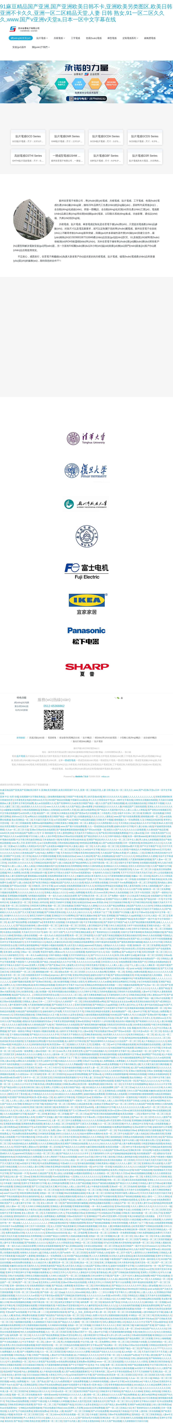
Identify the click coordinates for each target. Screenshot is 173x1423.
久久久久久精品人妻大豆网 (30, 1167)
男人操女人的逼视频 (148, 840)
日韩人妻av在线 (7, 1061)
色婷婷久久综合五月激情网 (107, 873)
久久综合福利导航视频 (128, 1306)
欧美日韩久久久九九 (146, 1028)
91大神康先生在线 (65, 813)
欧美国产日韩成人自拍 (134, 1101)
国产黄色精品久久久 (19, 1230)
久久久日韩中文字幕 (86, 992)
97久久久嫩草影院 (88, 1306)
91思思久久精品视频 (61, 1127)
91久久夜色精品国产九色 (27, 853)
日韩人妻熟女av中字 (156, 995)
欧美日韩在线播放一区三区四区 (22, 1160)
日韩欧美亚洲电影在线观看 (97, 1011)
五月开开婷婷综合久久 (34, 942)
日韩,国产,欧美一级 (124, 1018)
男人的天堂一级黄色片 (28, 978)
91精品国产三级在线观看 (134, 807)
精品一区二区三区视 (91, 1190)
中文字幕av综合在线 (59, 899)
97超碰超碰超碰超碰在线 (160, 1061)
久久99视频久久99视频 (58, 1401)
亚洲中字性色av (146, 1319)
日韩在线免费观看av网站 (94, 1002)
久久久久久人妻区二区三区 (127, 1163)
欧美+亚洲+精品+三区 (42, 1097)
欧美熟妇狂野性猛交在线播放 (108, 886)
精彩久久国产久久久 (116, 830)
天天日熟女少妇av (126, 823)
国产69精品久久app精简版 (128, 916)
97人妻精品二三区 (135, 853)
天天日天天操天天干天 (73, 1011)
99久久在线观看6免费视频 (32, 1332)
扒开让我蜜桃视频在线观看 (85, 1054)
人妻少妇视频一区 (42, 992)
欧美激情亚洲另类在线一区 (116, 969)
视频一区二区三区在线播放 (60, 906)
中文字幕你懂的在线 (92, 922)
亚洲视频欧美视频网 (16, 896)
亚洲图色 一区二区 (115, 972)
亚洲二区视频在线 (94, 969)
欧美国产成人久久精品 (138, 939)
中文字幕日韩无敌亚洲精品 (28, 840)
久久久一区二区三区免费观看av (108, 1230)
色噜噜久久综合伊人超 (30, 1253)
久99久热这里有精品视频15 (18, 879)
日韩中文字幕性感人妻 (141, 929)
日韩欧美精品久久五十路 (47, 1015)
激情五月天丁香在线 (17, 1094)
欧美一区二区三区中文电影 (116, 1134)
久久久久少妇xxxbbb (75, 1292)
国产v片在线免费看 (100, 1411)
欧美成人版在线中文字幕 (19, 1289)
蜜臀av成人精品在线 (25, 949)
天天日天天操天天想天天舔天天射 (152, 1160)
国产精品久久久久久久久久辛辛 (44, 1035)
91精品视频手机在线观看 (122, 1048)
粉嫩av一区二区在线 (140, 876)
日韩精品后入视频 (135, 1296)
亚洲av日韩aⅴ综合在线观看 (42, 830)
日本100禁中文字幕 (100, 1276)
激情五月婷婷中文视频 (60, 902)
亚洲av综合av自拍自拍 (56, 1233)
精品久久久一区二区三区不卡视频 (19, 1121)
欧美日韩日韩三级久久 (31, 1087)
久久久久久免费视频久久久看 (111, 1398)
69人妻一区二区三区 (122, 1236)
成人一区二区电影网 (77, 1233)
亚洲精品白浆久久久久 (39, 1391)
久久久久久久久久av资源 (88, 962)
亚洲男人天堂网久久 (52, 1087)
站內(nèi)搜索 (21, 710)
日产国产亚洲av (52, 965)
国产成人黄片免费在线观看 (127, 1144)
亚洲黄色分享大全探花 (152, 1163)
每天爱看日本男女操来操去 (72, 840)
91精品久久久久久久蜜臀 (69, 1061)
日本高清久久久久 (109, 962)
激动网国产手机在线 (151, 1054)
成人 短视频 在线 (66, 949)
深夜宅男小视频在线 (76, 998)
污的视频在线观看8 (36, 896)
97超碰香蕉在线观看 (19, 1259)
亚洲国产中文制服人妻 (123, 912)
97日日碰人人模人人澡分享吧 (42, 836)
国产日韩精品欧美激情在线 (158, 1147)
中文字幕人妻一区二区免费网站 (96, 1342)
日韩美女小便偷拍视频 (76, 1309)
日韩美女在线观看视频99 (116, 1074)
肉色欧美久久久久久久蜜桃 (28, 1054)
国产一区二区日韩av (73, 1249)
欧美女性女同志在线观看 (57, 1018)
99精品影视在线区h (58, 1223)
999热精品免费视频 (88, 843)
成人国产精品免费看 (16, 922)
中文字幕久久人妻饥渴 (124, 1292)
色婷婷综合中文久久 (95, 952)
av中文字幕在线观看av (42, 879)
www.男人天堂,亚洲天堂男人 (25, 843)
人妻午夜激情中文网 (16, 1005)
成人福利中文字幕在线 (66, 1031)
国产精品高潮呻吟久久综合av (100, 1041)
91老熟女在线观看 (11, 932)
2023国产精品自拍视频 (58, 800)
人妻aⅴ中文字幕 (148, 992)
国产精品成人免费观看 (158, 1011)
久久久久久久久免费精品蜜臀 (29, 1309)
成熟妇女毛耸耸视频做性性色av (37, 1021)
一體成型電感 (69, 760)
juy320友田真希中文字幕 (95, 1368)
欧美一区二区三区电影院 (144, 883)
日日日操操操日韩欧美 (119, 902)
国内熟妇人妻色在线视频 (25, 936)
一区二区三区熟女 (111, 1246)
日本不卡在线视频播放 (77, 919)
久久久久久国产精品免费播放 (112, 906)
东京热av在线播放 (76, 939)
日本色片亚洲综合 (70, 1137)
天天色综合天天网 (69, 853)
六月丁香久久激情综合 (103, 879)
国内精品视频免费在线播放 (121, 1309)
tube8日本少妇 (7, 833)
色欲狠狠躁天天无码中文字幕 (40, 1028)
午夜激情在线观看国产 (93, 1008)
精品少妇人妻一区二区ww (17, 1177)
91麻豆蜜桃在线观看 (95, 1147)
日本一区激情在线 (131, 843)
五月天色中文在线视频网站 (134, 1084)
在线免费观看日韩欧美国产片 (132, 962)
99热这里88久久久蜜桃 (146, 856)
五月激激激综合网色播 (34, 1041)
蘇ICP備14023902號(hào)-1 (86, 748)
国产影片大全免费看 (121, 1282)
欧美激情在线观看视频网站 (96, 1170)
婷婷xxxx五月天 (39, 800)
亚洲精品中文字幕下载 (32, 1104)
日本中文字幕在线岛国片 (11, 942)
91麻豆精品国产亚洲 (82, 879)
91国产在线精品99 (143, 1170)
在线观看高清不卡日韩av (29, 929)
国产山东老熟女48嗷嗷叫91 (55, 846)
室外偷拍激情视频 (107, 1054)
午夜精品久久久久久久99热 (70, 860)
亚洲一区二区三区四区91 (17, 906)
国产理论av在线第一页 (95, 830)
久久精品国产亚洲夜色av (115, 939)
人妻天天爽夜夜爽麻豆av (93, 995)
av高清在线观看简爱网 (26, 1071)
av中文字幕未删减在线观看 (123, 1045)
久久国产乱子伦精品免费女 (20, 1411)
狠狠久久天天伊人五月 (144, 1018)
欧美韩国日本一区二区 (66, 1107)
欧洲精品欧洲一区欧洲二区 (137, 1230)
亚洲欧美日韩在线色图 (40, 1177)
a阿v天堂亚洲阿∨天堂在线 (118, 1121)
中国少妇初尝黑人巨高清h (132, 949)
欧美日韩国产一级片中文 (145, 919)
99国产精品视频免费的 (138, 1365)
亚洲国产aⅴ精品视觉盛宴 (83, 820)
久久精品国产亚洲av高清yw (114, 1150)
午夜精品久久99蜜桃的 (139, 850)
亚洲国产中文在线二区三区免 (17, 856)
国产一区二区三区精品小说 (102, 1299)
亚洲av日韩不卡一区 (81, 1332)
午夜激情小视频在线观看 (51, 945)
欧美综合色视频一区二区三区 (74, 1415)
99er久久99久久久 (84, 949)
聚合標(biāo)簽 (21, 706)
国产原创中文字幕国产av (115, 922)
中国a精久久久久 (68, 1163)
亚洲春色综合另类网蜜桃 (69, 866)
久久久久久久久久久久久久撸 (130, 1107)
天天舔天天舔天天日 (43, 820)
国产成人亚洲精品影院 (71, 1246)
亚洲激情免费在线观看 (31, 1124)
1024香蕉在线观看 (141, 1025)
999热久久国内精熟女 (92, 866)
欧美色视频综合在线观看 (148, 1045)
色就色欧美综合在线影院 (11, 1041)
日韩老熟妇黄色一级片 (22, 1398)
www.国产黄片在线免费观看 (127, 817)
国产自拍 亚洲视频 (106, 916)
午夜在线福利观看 (98, 1111)
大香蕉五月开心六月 (61, 1272)
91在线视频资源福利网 (41, 1150)
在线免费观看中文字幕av (129, 1054)
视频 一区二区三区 (113, 889)
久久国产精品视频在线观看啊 (141, 922)
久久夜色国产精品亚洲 (157, 830)
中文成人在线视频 (24, 1058)
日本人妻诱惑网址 (64, 833)
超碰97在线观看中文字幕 (122, 1266)
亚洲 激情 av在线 (11, 952)
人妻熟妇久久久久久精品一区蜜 (117, 945)
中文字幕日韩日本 (158, 1365)
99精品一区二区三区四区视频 (155, 1239)
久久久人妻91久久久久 (141, 1206)
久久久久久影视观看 (136, 830)
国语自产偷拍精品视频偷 (103, 1183)
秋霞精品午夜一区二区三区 (57, 1104)
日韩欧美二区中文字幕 (42, 886)
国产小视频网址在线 (29, 1352)
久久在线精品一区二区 (30, 1064)
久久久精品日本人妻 (41, 1263)
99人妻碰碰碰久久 (80, 1127)
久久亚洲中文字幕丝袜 (118, 1068)
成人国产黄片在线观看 (56, 1259)
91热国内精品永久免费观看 (24, 1144)
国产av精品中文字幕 (131, 952)
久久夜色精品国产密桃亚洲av (112, 1289)
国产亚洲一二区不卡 (119, 1276)
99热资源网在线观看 (103, 1081)
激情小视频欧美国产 (71, 988)
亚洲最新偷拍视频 (135, 1008)
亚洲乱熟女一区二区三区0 (86, 1263)
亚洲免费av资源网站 (85, 1362)
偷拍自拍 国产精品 (111, 1302)
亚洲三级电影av (97, 899)
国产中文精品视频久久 (66, 889)
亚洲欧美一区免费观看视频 (122, 1233)
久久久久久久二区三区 (70, 995)
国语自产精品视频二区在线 (80, 959)
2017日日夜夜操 (149, 1398)
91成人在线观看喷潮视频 (160, 1223)
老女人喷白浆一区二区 (51, 1203)
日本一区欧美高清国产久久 (157, 833)
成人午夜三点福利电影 (48, 1160)
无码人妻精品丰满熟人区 (56, 1220)
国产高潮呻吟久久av (66, 803)
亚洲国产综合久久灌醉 (116, 899)
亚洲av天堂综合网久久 (70, 1335)
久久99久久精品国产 (58, 1276)
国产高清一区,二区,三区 (45, 1405)
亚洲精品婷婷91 (12, 939)
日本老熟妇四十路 (50, 840)
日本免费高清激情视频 (78, 909)
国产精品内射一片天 (153, 899)
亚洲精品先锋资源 (92, 985)
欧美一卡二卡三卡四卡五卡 (55, 929)
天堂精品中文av (83, 1097)
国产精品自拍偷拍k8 (25, 926)
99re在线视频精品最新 (74, 1193)
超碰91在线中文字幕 (123, 826)
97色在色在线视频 (54, 1041)
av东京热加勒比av (133, 1382)
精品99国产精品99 (12, 1372)
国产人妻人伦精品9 (62, 863)
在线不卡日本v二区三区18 (129, 813)
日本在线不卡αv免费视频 (120, 883)
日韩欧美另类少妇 (152, 1137)
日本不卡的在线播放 (136, 926)
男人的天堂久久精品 (73, 945)
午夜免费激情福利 (141, 978)
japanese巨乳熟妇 (92, 945)
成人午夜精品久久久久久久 (154, 1041)
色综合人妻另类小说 (15, 1375)
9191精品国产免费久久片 (26, 833)
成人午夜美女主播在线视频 (37, 1210)
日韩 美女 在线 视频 (126, 1028)
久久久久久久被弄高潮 (15, 1025)
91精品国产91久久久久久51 (69, 1008)
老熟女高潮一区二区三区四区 (72, 972)
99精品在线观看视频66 (31, 1408)
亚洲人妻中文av (147, 1200)
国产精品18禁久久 (11, 1087)
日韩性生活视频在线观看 (145, 800)
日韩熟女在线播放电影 (157, 962)
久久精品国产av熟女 (129, 1355)
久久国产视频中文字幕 (160, 866)
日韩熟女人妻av (29, 1002)
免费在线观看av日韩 (14, 1233)
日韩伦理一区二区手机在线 (65, 1150)
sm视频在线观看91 (95, 1160)
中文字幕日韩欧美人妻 (129, 1064)
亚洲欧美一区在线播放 (153, 813)
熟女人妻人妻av (37, 1259)
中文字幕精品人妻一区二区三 (40, 1319)
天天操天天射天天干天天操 (154, 1352)
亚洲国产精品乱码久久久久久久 (101, 840)
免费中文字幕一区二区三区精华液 (80, 1140)
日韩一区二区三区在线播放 (29, 998)
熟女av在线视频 (69, 1157)
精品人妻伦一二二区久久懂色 (155, 1196)
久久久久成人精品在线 (116, 1279)
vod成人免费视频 (76, 893)
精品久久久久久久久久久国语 (114, 850)
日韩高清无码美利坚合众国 (46, 995)
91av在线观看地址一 (83, 873)
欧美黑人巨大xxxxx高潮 (97, 893)
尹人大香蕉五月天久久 (33, 1418)
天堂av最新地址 (160, 1322)
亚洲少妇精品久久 (163, 1315)
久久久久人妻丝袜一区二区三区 (57, 1054)
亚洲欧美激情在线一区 (55, 1081)
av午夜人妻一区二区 (100, 1312)
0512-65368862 (54, 706)
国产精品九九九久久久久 (148, 1081)
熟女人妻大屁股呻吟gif (16, 876)
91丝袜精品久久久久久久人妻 (108, 807)
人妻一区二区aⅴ (131, 1329)
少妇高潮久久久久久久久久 (32, 807)
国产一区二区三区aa (45, 1008)
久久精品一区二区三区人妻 (45, 1154)
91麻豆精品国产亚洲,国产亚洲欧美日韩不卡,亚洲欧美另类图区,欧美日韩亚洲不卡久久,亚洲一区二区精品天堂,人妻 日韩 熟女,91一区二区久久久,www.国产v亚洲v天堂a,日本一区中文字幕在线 (86, 13)
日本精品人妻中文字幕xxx (150, 1183)
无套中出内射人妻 (129, 1140)
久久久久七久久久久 (34, 1233)
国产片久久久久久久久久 (102, 955)
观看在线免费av (41, 1411)
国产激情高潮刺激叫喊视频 (129, 942)
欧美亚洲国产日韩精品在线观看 (72, 1144)
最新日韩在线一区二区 (110, 1084)
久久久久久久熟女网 (96, 972)
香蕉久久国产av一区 (137, 1279)
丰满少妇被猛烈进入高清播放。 (149, 975)
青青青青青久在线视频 (53, 922)
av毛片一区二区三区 (154, 1107)
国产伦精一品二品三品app (52, 1292)
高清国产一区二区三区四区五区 (65, 850)
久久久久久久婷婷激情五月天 (113, 1071)
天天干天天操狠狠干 (141, 1372)
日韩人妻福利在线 (139, 1358)
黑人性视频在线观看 (9, 1253)
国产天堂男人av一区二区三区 (104, 909)
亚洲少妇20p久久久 (73, 1339)
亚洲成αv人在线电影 (49, 810)
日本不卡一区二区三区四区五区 (37, 1078)
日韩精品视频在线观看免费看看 (14, 1150)
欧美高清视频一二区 (111, 985)
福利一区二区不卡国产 (53, 932)
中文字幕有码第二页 (99, 1372)
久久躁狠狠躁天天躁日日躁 (44, 1322)
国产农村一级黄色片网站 (19, 1031)
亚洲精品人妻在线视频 (60, 1206)
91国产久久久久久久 (125, 856)
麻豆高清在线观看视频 (140, 1111)
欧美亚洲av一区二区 (59, 1045)
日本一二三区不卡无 (47, 1002)
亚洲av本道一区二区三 (93, 1091)
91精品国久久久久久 (21, 1045)
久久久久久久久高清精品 (93, 1121)
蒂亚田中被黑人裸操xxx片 (52, 952)
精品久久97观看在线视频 (44, 856)
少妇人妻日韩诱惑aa (161, 1405)
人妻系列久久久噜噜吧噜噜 (145, 1253)
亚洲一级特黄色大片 (150, 1259)
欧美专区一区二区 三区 (14, 975)
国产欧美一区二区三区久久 (37, 1130)
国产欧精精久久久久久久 (72, 969)
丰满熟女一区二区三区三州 (141, 1315)
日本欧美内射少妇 (91, 1339)
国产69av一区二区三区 (30, 1239)
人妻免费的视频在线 (55, 797)
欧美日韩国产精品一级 (87, 803)
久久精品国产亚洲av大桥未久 (95, 1266)
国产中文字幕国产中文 (150, 846)
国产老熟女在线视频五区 (159, 810)
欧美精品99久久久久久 (151, 843)
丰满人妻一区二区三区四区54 (38, 869)
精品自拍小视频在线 (124, 1021)
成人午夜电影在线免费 (97, 1187)
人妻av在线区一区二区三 (47, 926)
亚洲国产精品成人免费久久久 (74, 1200)
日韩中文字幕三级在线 (104, 1157)
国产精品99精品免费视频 (108, 1140)
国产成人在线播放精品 (80, 817)
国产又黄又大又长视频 (86, 1124)
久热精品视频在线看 (66, 1196)
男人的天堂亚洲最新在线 (105, 959)
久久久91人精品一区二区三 (154, 916)
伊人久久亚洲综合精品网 (93, 988)
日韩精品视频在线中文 (46, 866)
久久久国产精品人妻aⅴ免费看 (79, 807)
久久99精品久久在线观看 (55, 959)
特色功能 (21, 698)
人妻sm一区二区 (52, 1342)
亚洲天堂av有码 (85, 1107)
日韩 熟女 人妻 (105, 1226)
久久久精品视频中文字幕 (14, 1114)
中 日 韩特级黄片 (47, 833)
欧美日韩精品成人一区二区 (141, 1035)
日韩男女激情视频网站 (28, 945)
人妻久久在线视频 (8, 1299)
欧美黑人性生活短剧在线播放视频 (19, 1345)
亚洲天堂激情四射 (83, 1005)
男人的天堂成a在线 (93, 797)
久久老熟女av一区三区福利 (28, 1074)
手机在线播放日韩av (103, 1031)
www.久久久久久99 (55, 807)
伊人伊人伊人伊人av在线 (118, 1335)
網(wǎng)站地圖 (21, 703)
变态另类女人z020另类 (49, 1282)
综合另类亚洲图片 (8, 826)
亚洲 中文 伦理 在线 (9, 797)
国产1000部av (99, 1375)
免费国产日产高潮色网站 (27, 1279)
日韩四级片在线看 (138, 1342)
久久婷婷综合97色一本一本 (148, 1266)
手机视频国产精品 (123, 919)
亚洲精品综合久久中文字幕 (147, 1048)
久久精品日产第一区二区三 (123, 1203)
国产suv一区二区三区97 (122, 1104)
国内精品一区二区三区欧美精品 (115, 1358)
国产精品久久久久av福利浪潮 (13, 836)
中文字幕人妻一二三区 (38, 1312)
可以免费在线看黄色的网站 (24, 1134)
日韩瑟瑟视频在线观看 (151, 1144)
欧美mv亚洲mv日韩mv (118, 1111)
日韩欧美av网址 (69, 1084)
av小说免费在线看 (47, 843)
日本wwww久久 (43, 1121)
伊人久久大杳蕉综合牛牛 (100, 800)
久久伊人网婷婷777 (47, 860)
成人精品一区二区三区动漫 (46, 1190)
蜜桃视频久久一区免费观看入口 (128, 820)
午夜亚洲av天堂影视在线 (67, 1306)
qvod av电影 (59, 886)
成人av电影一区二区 (130, 1352)
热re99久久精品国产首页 (41, 1173)
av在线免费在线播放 (21, 1263)
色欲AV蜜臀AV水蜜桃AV (91, 1134)
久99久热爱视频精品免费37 (149, 1233)
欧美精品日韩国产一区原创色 (116, 1117)
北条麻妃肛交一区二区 (20, 902)
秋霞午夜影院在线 (44, 1345)
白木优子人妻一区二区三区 (94, 1068)
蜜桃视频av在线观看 (37, 876)
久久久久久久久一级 (23, 889)
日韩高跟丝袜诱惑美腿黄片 (65, 1078)
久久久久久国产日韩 (132, 889)
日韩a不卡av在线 (91, 1061)
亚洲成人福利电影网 (95, 978)
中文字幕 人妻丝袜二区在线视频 (145, 1411)
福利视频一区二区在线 (49, 1147)
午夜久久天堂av (122, 1173)
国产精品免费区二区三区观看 (139, 1339)
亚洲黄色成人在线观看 (115, 1091)
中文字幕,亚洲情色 (75, 1180)
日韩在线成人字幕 (22, 1355)
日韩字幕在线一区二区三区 (104, 863)
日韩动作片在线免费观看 (128, 992)
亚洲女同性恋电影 (80, 975)
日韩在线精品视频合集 (67, 843)
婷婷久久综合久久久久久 (97, 1048)
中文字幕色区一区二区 (32, 1342)
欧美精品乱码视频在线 (152, 932)
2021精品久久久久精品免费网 (100, 1087)
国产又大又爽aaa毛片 (79, 1111)
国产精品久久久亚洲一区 (14, 1081)
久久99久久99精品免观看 (37, 1206)
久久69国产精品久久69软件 (16, 1107)
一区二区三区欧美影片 (89, 1150)
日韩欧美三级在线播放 (131, 1213)
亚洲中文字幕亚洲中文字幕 (33, 1183)
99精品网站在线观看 (150, 1299)
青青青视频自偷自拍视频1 (64, 992)
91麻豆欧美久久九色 (89, 1358)
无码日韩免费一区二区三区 (154, 952)
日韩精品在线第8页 (154, 820)
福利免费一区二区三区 (142, 1243)
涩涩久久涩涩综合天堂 (138, 866)
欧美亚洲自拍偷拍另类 (88, 853)
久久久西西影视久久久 (106, 823)
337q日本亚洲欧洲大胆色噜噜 (117, 1243)
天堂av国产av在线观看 (16, 1312)
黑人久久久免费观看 (98, 1256)
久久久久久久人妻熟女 (102, 817)
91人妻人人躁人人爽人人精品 (21, 866)
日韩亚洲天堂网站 (38, 906)
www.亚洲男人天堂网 (34, 965)
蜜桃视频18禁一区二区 (151, 817)
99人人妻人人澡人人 (146, 1292)
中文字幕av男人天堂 (91, 1117)
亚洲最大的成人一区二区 (158, 926)
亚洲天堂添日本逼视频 (37, 1358)
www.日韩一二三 (65, 1289)
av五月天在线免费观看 (50, 978)
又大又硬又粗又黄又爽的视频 (155, 1064)
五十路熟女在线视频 (19, 1035)
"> (117, 698)
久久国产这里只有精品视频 (111, 803)
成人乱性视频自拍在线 (135, 803)
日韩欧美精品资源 (137, 995)
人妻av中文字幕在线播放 (61, 1355)
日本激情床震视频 (38, 1101)
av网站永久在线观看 (36, 817)
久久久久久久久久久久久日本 (149, 1087)
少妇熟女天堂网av (101, 1104)
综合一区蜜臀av (113, 952)
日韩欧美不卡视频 (155, 803)
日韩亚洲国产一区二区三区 (22, 972)
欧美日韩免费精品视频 (44, 889)
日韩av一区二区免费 (29, 952)
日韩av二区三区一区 (57, 909)
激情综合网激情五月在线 (123, 982)
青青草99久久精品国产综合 (118, 998)
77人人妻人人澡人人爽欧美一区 (144, 965)
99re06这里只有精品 (19, 1018)
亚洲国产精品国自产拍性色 (32, 1180)
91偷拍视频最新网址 (132, 1058)
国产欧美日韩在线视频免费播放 (113, 833)
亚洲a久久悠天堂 (164, 823)
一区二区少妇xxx (52, 1415)
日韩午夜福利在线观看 (105, 942)
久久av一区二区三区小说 (17, 830)
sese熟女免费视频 (8, 929)
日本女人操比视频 (161, 1236)
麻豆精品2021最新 (157, 836)
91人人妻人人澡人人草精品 (134, 810)
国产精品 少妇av (47, 962)
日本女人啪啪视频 (149, 886)
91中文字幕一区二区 (109, 1355)
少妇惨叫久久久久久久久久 (15, 916)
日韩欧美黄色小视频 (63, 823)
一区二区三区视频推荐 (20, 823)
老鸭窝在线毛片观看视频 (56, 1111)
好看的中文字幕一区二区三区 (154, 1114)
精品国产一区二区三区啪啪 (77, 1411)
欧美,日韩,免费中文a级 (125, 955)
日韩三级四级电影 (112, 1137)
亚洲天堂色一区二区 (144, 1263)
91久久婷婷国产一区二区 (69, 1002)
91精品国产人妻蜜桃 (25, 1256)
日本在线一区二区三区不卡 (79, 1239)
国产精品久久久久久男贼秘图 (68, 1064)
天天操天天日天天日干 (31, 932)
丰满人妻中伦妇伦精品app (150, 1005)
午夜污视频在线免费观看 (69, 1117)
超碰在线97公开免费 (52, 1011)
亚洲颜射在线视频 (48, 1388)
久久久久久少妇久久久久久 (30, 893)
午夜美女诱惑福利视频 (116, 988)
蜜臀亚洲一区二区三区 (62, 1263)
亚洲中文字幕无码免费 (22, 803)
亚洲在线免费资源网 (149, 1306)
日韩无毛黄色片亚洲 (94, 965)
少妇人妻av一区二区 (132, 1177)
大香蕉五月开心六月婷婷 (155, 1177)
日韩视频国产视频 (38, 1269)
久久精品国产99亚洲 (144, 1104)
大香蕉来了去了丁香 (102, 912)
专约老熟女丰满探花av (48, 1038)
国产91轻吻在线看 (107, 1196)
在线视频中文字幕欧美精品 (32, 797)
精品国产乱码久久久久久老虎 (69, 883)
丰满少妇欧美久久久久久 (143, 1332)
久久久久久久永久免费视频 (90, 889)
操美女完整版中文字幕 (68, 1302)
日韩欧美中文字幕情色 (109, 1391)
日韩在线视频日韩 (77, 1269)
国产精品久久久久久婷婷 (54, 998)
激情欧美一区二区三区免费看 (156, 889)
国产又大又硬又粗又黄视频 (30, 912)
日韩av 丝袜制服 (154, 1071)
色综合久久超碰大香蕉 (87, 1196)
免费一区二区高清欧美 (115, 1365)
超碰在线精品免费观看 (94, 1094)
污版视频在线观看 (22, 1322)
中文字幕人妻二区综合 (89, 1078)
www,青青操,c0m (100, 902)
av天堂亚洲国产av (62, 820)
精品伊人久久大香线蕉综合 (61, 1243)
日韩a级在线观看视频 (87, 1226)
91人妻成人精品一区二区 (80, 846)
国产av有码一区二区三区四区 (73, 1253)
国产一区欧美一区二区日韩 (82, 1101)
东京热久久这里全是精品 (71, 1015)
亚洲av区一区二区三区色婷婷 (123, 1187)
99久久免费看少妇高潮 (18, 873)
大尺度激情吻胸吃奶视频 (139, 860)
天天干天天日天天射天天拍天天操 (137, 873)
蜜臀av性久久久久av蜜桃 (99, 982)
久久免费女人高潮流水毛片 (28, 846)
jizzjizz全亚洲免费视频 (77, 1074)
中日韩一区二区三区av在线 (26, 1292)
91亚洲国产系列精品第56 (19, 1097)
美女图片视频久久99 (120, 929)
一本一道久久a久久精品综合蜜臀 (53, 936)
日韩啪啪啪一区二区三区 (23, 1008)
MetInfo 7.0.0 (81, 776)
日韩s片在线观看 (162, 998)
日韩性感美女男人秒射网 (86, 1289)
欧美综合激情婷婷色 (29, 1196)
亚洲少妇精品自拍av (66, 856)
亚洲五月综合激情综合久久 (65, 869)
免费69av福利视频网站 (42, 823)
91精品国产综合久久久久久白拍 (94, 869)
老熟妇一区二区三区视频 (51, 1193)
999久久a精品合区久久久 (32, 1220)
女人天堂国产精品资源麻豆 (26, 969)
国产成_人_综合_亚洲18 (79, 1312)
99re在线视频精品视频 (141, 1173)
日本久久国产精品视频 (10, 1021)
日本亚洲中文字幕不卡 (115, 1008)
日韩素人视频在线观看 (112, 1190)
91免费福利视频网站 (121, 1127)
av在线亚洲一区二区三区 (29, 826)
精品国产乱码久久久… (22, 995)
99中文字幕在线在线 (135, 1147)
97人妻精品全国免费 (56, 1180)
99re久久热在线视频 (118, 893)
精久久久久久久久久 (112, 797)
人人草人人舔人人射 (19, 1101)
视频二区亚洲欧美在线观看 (70, 1279)
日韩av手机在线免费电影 (49, 1385)
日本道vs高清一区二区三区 (148, 1031)
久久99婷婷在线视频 (57, 1325)
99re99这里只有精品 (136, 1289)
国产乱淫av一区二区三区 (151, 985)
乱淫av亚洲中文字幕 (141, 1127)
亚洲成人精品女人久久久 (55, 893)
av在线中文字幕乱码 (29, 1163)
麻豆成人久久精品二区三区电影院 (59, 1124)
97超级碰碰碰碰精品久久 (45, 1329)
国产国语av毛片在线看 (85, 813)
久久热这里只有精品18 (138, 896)
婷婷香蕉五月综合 (105, 1018)
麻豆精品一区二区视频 (58, 1114)
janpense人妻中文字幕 (60, 975)
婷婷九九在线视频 (134, 1418)
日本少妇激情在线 (24, 992)
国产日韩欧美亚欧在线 (54, 912)
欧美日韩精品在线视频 (44, 985)
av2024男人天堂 (68, 810)
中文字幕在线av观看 (49, 1296)
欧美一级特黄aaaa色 (137, 836)
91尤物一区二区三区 (100, 929)
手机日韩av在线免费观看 (17, 1401)
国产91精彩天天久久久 (62, 1005)
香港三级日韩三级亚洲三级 (42, 1107)
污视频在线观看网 (8, 893)
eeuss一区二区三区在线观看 (109, 1362)
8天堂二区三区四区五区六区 (36, 850)
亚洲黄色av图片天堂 (129, 846)
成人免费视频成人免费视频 (112, 1061)
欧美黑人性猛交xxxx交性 (122, 1170)
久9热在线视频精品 (30, 810)
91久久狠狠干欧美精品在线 (106, 949)
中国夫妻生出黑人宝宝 (149, 1140)
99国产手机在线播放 (9, 1196)
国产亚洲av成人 (96, 1074)
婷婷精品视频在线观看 (99, 1203)
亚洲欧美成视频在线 (79, 899)
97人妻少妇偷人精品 (143, 826)
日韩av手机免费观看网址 (119, 1415)
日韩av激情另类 (156, 1134)
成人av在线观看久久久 (45, 803)
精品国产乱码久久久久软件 (139, 906)
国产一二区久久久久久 (138, 988)
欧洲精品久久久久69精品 (115, 866)
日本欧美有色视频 (119, 1223)
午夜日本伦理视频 (159, 1025)
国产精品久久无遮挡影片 (108, 810)
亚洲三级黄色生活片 (96, 1401)
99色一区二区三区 (94, 939)
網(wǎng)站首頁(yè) (21, 38)
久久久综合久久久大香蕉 (135, 1362)
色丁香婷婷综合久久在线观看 (17, 909)
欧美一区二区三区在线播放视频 (126, 1312)
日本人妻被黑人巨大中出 (72, 965)
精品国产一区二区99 (46, 813)
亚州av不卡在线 (108, 1028)
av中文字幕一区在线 (93, 1038)
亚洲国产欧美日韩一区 (124, 1081)
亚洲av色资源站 (82, 1021)
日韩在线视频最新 (95, 998)
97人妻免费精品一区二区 (19, 1362)
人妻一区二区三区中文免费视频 (66, 1121)
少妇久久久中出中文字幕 (25, 1084)
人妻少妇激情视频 (62, 879)
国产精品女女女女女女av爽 (119, 1002)
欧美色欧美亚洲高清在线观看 (124, 1319)
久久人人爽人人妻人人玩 (11, 869)
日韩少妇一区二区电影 (125, 879)
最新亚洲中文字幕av (89, 1345)
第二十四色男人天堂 (106, 813)
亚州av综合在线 (122, 1206)
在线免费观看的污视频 (81, 1130)
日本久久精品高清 (117, 926)
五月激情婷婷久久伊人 (116, 995)
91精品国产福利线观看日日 (28, 1011)
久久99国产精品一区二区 (128, 1299)
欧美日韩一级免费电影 (88, 1084)
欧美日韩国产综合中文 (87, 1391)
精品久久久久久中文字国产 (139, 1322)
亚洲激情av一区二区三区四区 (105, 1097)
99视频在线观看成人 (129, 1200)
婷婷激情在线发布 (40, 1045)
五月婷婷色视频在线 (106, 992)
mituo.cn (105, 776)
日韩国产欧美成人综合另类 (107, 1220)
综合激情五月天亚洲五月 (25, 1068)
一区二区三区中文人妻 (127, 840)
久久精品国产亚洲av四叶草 (147, 1015)
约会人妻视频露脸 (30, 1372)
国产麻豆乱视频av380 (86, 916)
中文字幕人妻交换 (90, 1071)
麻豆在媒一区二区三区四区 (72, 926)
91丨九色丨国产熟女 (36, 1382)
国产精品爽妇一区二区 (110, 1345)
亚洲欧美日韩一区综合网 (139, 1150)
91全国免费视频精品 (49, 1163)
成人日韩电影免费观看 (57, 1183)
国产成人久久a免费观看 (58, 1382)
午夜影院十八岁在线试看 (27, 962)
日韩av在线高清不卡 (75, 1216)
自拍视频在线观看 (148, 863)
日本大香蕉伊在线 (125, 1263)
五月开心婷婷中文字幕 (46, 1061)
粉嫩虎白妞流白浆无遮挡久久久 (91, 876)
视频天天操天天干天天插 (73, 978)
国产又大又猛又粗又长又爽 (44, 1187)
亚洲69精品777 (25, 1127)
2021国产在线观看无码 (120, 869)
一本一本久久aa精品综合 (36, 955)
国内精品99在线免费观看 (115, 860)
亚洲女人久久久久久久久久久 (25, 1170)
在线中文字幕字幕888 (128, 863)
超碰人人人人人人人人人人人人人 (138, 797)
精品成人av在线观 (33, 959)
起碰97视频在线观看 (21, 982)
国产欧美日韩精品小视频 (43, 883)
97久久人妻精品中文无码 (136, 1124)
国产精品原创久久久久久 (95, 836)
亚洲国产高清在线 (66, 1329)
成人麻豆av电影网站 (86, 810)
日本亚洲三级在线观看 (103, 1239)
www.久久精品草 (84, 856)
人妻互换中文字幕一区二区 (26, 1203)
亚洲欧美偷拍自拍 (92, 1035)
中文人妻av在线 (136, 833)
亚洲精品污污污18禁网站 (63, 916)
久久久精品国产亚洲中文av (145, 1167)
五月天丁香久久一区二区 (21, 1190)
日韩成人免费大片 (92, 1315)
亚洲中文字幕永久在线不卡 (60, 873)
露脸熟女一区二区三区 (78, 1259)
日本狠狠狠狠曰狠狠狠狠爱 (140, 1094)
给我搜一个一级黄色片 (145, 1309)
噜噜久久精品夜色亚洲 (81, 1104)
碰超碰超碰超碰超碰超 (44, 1091)
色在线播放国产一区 (149, 959)
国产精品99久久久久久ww (32, 988)
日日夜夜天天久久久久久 (104, 1325)
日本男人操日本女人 (127, 1005)
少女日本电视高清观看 (146, 982)
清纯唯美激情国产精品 (50, 1266)
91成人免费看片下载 (49, 853)
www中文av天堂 (85, 1157)
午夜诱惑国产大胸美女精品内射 (124, 1259)
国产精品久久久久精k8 (126, 1183)
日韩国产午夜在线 (74, 797)
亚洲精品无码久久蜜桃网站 (18, 899)
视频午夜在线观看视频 (74, 1048)
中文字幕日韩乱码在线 (141, 902)
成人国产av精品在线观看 (110, 843)
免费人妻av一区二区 (60, 1130)
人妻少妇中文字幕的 (93, 860)
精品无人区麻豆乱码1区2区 (59, 942)
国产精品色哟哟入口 (81, 863)
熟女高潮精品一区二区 (22, 820)
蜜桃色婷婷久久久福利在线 (26, 1216)
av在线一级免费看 (24, 1051)
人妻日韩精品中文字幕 (97, 926)
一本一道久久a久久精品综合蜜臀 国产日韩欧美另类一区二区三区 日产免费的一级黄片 (86, 896)
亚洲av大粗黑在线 (137, 1071)
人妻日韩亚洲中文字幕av (93, 1335)
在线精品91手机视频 (110, 1213)
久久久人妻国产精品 (159, 988)
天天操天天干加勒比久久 (85, 833)
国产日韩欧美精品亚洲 (31, 939)
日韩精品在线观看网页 (83, 942)
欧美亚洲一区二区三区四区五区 (121, 1375)
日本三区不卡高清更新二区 (141, 893)
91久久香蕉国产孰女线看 (43, 1362)
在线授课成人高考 (26, 1117)
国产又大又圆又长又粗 (52, 1048)
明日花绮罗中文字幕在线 (53, 919)
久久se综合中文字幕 (90, 850)
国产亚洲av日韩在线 (41, 982)
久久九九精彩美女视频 (129, 909)
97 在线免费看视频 (79, 1382)
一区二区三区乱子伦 (152, 1213)
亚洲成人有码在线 (40, 902)
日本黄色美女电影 (22, 800)
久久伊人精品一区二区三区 (106, 846)
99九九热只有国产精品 (139, 1249)
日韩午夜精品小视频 (117, 836)
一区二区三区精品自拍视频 (66, 1345)
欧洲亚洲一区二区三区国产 (24, 860)
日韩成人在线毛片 (78, 982)
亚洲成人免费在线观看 (136, 972)
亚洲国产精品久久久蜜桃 (85, 906)
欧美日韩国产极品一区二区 (126, 1348)
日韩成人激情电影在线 (126, 1157)
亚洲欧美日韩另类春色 (158, 1362)
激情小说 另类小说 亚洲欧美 (100, 1269)
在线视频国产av (34, 922)
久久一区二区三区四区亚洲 (110, 1124)
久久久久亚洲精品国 (47, 1144)
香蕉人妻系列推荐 (131, 886)
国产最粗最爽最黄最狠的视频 (69, 830)
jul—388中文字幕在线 (123, 800)
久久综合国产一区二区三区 (127, 1041)
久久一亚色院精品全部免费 (100, 826)
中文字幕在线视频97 (9, 813)
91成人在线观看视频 (158, 1124)
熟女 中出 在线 (97, 1365)
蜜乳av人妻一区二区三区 (55, 939)
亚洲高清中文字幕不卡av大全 (69, 985)
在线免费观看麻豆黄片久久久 (61, 876)
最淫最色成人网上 (104, 1272)
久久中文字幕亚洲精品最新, (78, 932)
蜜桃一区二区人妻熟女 (84, 823)
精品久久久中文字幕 (145, 823)
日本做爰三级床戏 (11, 1183)
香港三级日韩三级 (125, 1325)
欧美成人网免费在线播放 (49, 1084)
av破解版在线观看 (11, 810)
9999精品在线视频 (50, 826)
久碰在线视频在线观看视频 (96, 1015)
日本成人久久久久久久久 (132, 1302)
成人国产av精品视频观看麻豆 (144, 1068)
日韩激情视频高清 (150, 969)
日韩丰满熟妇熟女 (24, 985)
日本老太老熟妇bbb (93, 1246)
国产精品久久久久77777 (151, 1348)
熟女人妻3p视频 (150, 1286)
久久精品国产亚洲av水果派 (113, 853)
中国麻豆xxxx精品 (79, 800)
